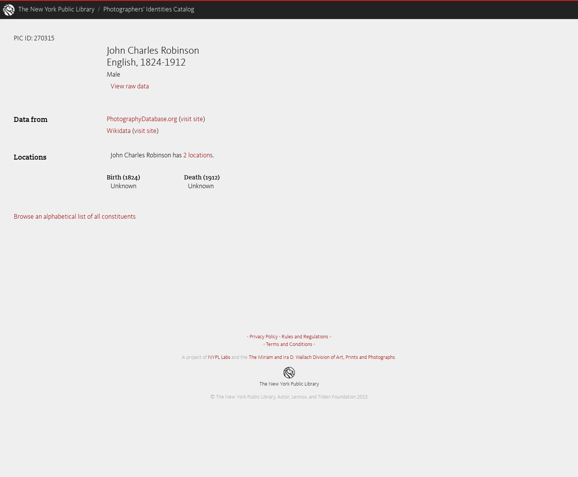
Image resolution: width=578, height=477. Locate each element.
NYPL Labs (219, 357)
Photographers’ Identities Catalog (148, 9)
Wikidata (119, 131)
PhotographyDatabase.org (142, 119)
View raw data (129, 86)
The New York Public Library (56, 9)
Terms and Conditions (289, 344)
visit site (192, 119)
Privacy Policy (264, 336)
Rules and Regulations (305, 336)
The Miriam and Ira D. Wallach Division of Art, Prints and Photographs (322, 357)
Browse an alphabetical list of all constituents (75, 216)
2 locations (198, 155)
